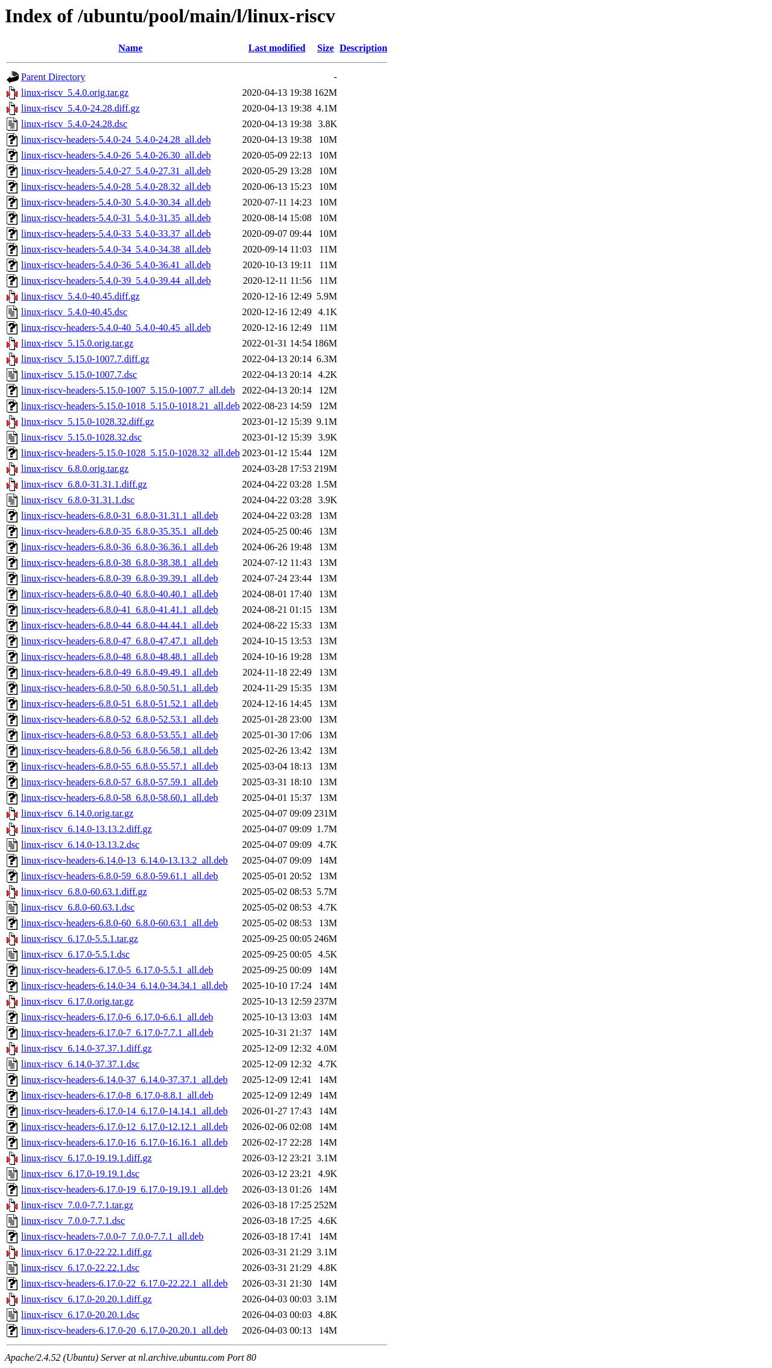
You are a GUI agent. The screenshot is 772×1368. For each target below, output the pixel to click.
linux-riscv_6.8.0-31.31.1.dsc (77, 500)
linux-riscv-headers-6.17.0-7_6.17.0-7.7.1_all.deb (117, 1033)
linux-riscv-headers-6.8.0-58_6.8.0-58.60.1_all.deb (119, 797)
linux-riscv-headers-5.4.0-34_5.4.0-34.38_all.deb (116, 249)
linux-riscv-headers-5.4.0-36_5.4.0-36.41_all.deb (116, 265)
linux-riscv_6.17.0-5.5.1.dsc (75, 954)
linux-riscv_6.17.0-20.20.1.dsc (80, 1315)
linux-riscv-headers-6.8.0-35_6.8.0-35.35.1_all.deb (119, 531)
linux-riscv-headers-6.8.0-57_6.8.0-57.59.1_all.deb (119, 782)
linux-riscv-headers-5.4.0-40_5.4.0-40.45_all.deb (116, 327)
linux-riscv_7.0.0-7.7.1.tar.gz (77, 1205)
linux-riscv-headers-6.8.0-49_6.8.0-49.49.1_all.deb (119, 672)
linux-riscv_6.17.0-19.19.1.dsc (80, 1174)
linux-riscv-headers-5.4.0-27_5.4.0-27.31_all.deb (116, 171)
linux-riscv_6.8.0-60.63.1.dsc (77, 907)
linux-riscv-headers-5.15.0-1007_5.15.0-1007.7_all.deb (128, 390)
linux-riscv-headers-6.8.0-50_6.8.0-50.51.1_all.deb (119, 688)
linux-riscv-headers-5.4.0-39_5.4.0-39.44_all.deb (116, 280)
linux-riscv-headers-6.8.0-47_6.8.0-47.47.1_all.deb (119, 641)
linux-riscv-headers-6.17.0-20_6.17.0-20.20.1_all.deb (124, 1330)
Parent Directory (53, 77)
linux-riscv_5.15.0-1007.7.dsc (79, 374)
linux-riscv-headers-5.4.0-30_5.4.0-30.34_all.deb (116, 202)
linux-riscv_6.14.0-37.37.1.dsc (80, 1064)
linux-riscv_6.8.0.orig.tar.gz (74, 468)
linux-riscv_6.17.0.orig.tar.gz (77, 1001)
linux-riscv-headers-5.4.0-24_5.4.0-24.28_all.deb (116, 139)
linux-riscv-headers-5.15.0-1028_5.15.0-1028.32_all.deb (130, 453)
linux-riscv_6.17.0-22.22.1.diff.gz (86, 1252)
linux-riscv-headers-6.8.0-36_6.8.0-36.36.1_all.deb (119, 547)
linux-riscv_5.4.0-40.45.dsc (74, 312)
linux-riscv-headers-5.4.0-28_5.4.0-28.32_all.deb (116, 186)
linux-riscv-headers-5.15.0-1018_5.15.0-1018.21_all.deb (130, 406)
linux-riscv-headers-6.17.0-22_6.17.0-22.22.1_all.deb (124, 1283)
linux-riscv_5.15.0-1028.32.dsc (81, 437)
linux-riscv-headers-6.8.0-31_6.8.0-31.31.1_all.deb (119, 515)
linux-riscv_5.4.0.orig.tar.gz (74, 92)
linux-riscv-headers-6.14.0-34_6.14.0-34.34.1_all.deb (124, 986)
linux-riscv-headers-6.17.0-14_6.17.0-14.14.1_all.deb (124, 1111)
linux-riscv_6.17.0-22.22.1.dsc (80, 1268)
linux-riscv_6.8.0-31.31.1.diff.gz (84, 484)
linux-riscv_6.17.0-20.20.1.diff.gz (86, 1299)
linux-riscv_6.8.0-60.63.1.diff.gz (84, 891)
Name (130, 48)
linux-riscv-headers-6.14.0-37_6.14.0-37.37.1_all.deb (124, 1080)
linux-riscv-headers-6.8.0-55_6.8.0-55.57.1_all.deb (119, 766)
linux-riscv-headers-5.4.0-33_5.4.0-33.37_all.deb (116, 233)
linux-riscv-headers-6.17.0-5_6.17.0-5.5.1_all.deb (117, 970)
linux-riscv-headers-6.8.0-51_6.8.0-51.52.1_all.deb (119, 703)
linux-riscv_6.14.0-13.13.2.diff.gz (86, 829)
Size (325, 48)
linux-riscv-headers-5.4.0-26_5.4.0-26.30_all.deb (116, 155)
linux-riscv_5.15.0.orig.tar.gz (77, 343)
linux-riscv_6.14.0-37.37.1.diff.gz (86, 1048)
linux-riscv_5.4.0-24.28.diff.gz (80, 108)
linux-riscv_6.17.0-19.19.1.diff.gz (86, 1158)
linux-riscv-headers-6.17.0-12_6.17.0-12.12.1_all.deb (124, 1127)
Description (363, 48)
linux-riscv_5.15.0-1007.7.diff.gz (85, 359)
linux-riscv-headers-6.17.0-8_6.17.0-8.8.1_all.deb (117, 1095)
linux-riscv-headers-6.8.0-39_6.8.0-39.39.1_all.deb (119, 578)
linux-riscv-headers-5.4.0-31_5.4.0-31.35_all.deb (116, 218)
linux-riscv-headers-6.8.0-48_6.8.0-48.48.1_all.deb (119, 656)
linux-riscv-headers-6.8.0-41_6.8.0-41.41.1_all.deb (119, 609)
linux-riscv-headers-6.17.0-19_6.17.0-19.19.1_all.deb (124, 1189)
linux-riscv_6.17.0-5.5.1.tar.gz (79, 938)
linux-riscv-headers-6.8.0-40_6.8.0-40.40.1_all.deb (119, 594)
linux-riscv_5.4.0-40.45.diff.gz (80, 296)
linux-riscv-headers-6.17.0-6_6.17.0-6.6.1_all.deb (117, 1017)
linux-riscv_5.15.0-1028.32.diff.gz (87, 421)
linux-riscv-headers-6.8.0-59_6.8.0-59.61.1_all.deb (119, 876)
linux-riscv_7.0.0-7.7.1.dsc (73, 1221)
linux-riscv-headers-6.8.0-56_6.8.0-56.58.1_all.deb (119, 750)
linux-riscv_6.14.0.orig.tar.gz (77, 813)
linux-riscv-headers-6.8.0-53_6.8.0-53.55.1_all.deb (119, 735)
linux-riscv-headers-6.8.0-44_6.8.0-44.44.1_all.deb (119, 625)
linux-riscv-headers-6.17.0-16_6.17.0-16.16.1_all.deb (124, 1142)
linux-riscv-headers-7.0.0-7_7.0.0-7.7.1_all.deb (112, 1236)
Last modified (277, 48)
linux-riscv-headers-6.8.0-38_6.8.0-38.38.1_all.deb (119, 562)
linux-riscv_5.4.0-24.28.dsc (74, 124)
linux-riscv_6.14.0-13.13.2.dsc (80, 844)
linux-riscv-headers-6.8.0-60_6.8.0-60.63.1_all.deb (119, 923)
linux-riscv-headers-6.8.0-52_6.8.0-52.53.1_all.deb (119, 719)
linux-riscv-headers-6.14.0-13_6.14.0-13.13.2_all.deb (124, 860)
